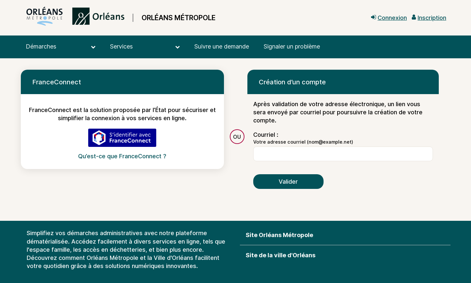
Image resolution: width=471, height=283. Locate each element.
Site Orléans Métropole (279, 235)
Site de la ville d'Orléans (280, 255)
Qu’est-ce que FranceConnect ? (122, 156)
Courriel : (265, 134)
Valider (288, 181)
